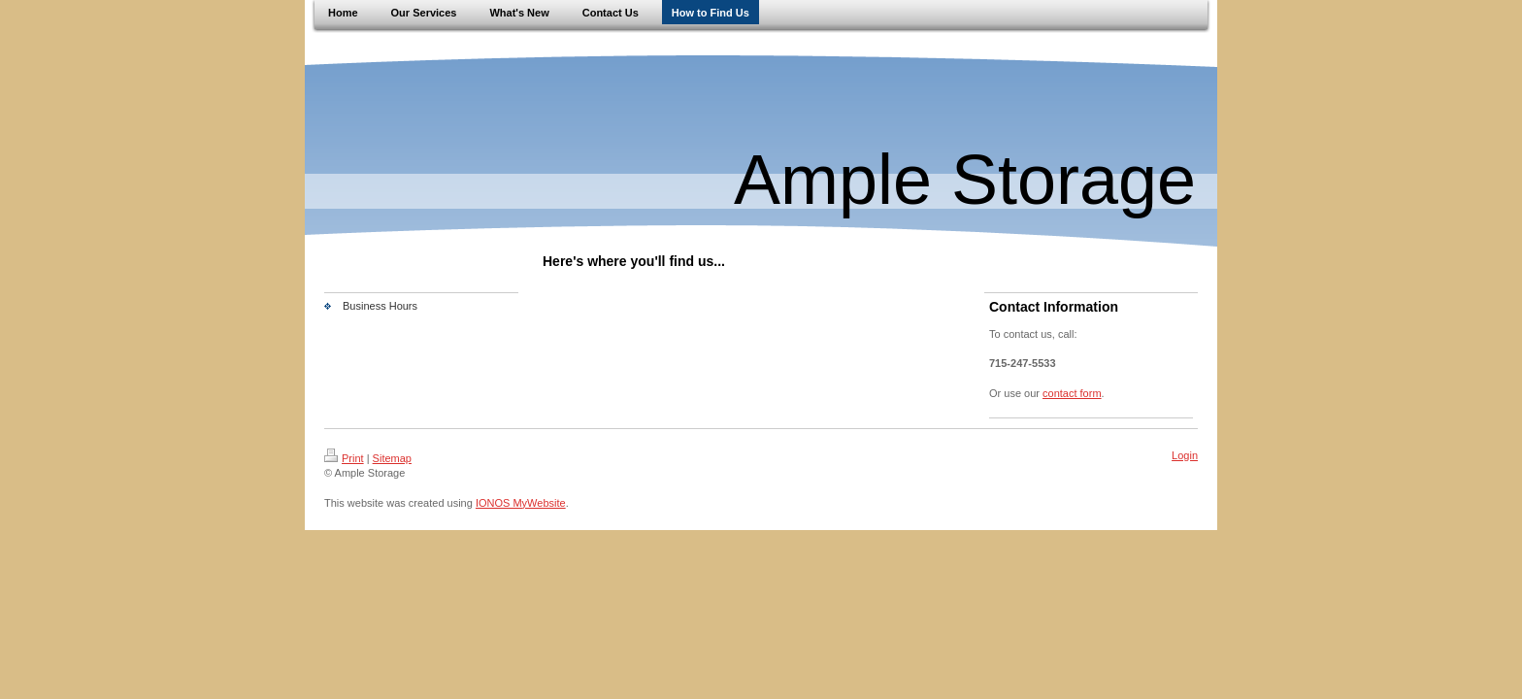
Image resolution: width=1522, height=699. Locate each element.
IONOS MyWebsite (521, 503)
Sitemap (392, 458)
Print (344, 458)
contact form (1072, 393)
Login (1185, 455)
